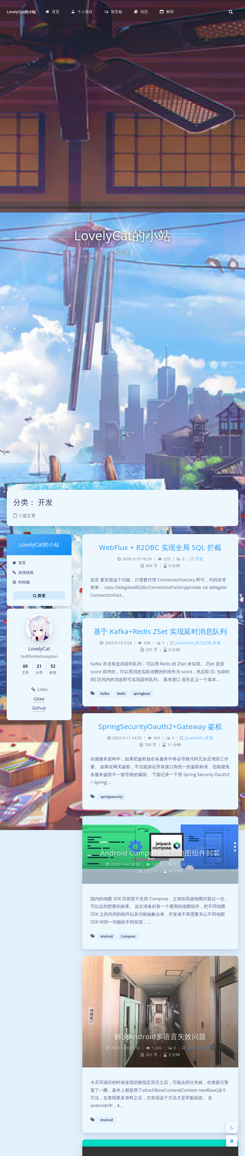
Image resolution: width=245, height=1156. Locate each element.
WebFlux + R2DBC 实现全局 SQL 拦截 (160, 547)
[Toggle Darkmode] (231, 1127)
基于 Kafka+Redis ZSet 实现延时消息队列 (160, 631)
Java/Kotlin (185, 642)
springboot (141, 693)
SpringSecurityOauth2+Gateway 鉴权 (160, 726)
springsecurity (111, 796)
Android (106, 936)
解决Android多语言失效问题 (160, 1036)
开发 (199, 558)
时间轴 (21, 582)
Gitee (39, 699)
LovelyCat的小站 (21, 11)
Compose (128, 936)
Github (39, 708)
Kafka (104, 693)
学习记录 (203, 642)
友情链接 (22, 572)
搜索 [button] (39, 595)
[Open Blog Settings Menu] (231, 1141)
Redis (121, 693)
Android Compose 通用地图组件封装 (160, 853)
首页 (19, 562)
